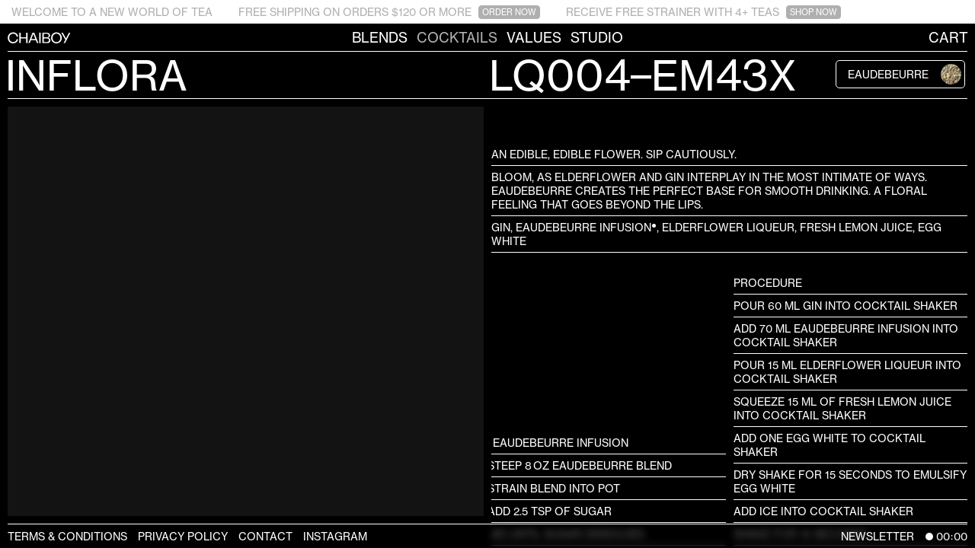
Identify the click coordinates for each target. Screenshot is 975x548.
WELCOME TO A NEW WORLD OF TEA (112, 11)
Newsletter (877, 536)
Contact (265, 536)
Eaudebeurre (904, 74)
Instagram (335, 536)
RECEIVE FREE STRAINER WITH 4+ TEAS (703, 12)
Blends (380, 37)
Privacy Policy (183, 536)
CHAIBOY (7, 37)
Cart (948, 37)
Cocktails (457, 37)
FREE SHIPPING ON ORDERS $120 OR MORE (389, 12)
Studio (597, 37)
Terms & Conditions (67, 536)
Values (534, 37)
